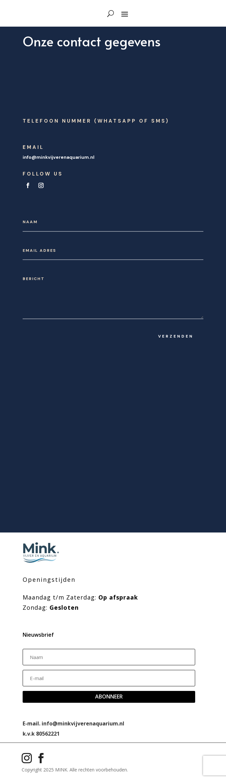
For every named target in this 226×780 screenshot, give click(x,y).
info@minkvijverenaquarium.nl (58, 157)
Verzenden (176, 336)
